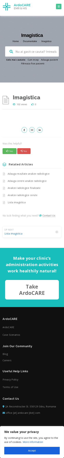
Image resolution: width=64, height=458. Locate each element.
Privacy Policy (10, 379)
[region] (32, 442)
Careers (7, 360)
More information (33, 442)
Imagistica (46, 41)
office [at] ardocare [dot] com (23, 412)
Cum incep (33, 59)
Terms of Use (10, 387)
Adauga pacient (49, 59)
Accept (32, 450)
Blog (5, 354)
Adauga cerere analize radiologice (27, 181)
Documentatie (30, 41)
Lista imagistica (17, 202)
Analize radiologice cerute (22, 195)
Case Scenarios (11, 334)
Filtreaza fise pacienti (32, 63)
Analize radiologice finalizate (24, 188)
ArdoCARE (8, 327)
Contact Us (48, 215)
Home (16, 41)
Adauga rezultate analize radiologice (28, 173)
